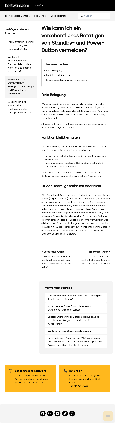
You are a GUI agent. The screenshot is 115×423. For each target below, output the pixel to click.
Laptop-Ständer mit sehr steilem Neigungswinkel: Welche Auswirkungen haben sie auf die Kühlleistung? (74, 320)
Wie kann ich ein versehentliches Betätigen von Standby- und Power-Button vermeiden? (21, 87)
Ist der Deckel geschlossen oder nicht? (66, 80)
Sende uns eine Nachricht (30, 371)
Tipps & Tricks (39, 16)
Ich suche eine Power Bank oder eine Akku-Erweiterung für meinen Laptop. (71, 308)
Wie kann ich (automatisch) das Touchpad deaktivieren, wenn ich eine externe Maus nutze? (20, 64)
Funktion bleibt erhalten (58, 75)
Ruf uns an (75, 371)
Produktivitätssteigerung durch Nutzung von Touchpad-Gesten (21, 45)
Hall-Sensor (61, 199)
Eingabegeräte (58, 16)
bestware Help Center (16, 16)
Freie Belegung (54, 71)
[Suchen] (94, 16)
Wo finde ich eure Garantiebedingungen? (70, 331)
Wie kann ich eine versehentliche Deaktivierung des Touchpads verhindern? (95, 260)
